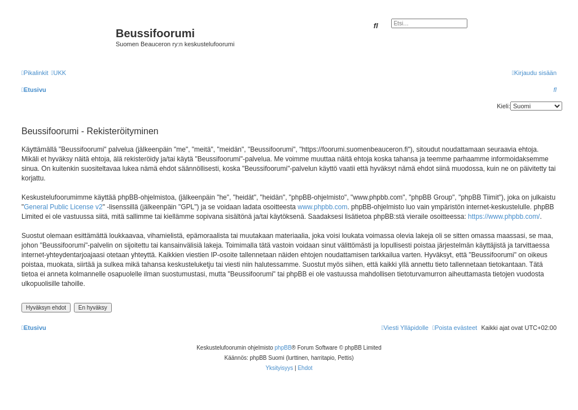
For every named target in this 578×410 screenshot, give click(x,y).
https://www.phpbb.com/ (504, 217)
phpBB (283, 348)
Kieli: (503, 106)
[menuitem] (58, 73)
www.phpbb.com (322, 207)
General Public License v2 (63, 207)
